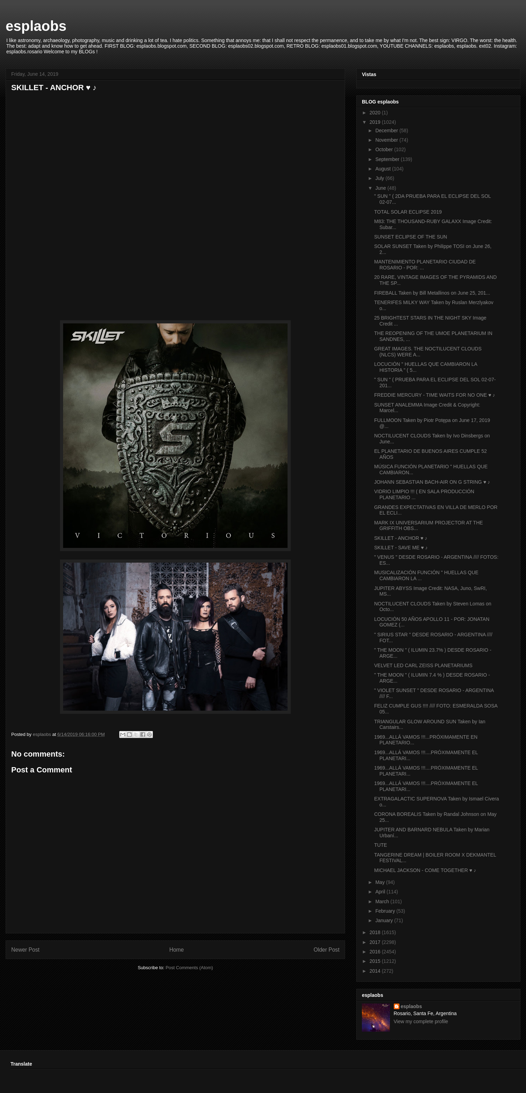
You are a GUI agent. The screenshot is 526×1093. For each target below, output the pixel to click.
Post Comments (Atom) (189, 967)
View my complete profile (421, 1021)
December (387, 130)
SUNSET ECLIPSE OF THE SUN (410, 237)
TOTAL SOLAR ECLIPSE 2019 (408, 212)
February (385, 911)
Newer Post (25, 950)
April (380, 891)
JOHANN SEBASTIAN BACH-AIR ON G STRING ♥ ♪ (432, 482)
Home (176, 950)
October (384, 149)
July (380, 178)
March (382, 901)
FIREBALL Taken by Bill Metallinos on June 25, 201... (432, 293)
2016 (376, 951)
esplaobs (36, 26)
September (387, 159)
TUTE (380, 845)
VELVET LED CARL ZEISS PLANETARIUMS (423, 665)
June (381, 188)
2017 (376, 942)
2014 (376, 971)
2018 (376, 932)
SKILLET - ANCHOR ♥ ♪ (400, 538)
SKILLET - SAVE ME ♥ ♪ (401, 547)
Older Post (326, 950)
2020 (376, 112)
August (383, 169)
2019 (376, 122)
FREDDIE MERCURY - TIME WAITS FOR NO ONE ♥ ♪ (434, 395)
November (387, 140)
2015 (376, 961)
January (384, 920)
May (380, 882)
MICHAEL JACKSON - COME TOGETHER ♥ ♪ (425, 870)
